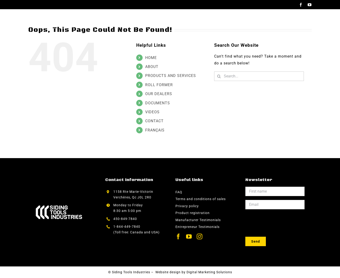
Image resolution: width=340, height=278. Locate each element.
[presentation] (281, 222)
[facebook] (178, 236)
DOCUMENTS (157, 103)
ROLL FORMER (159, 85)
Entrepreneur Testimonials (197, 227)
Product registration (192, 213)
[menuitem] (292, 18)
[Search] (219, 76)
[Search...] (259, 76)
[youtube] (189, 236)
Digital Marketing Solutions (209, 272)
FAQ (178, 192)
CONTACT (154, 121)
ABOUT (151, 66)
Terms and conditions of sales (200, 199)
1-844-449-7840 (127, 226)
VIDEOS (152, 112)
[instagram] (200, 236)
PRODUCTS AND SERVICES (170, 75)
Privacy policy (187, 206)
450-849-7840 (125, 219)
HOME (151, 57)
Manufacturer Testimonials (198, 220)
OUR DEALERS (158, 94)
